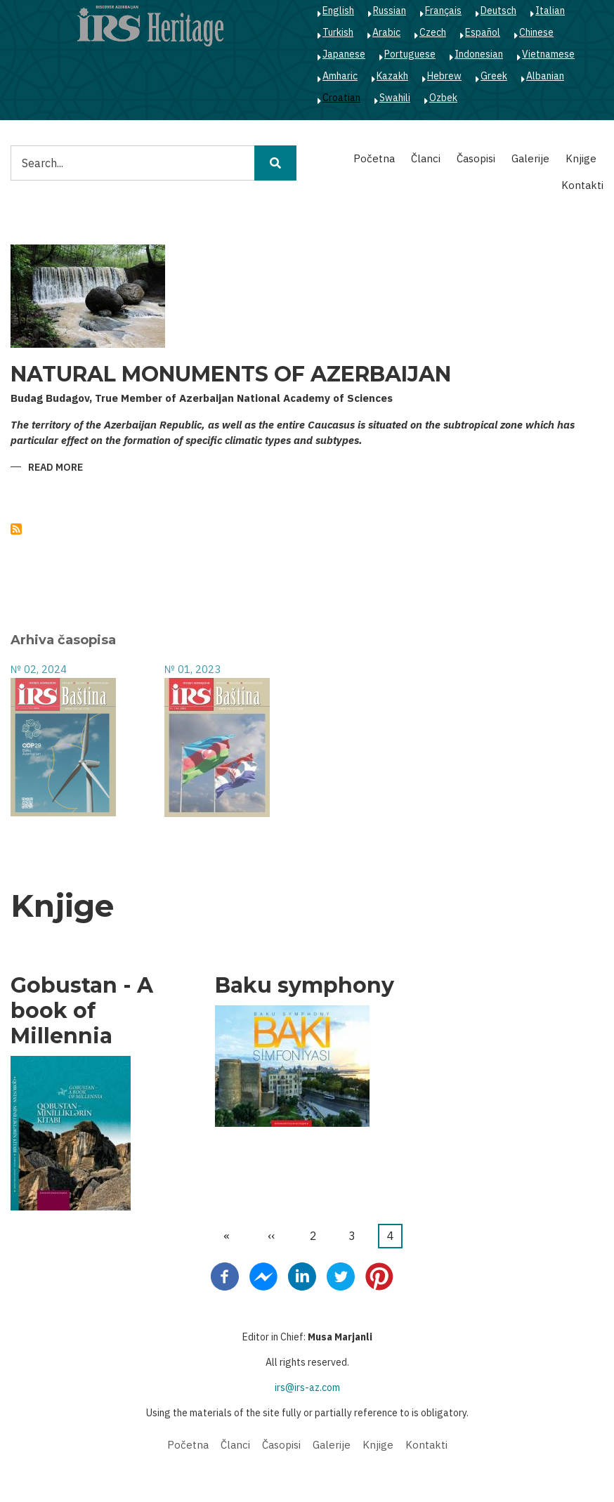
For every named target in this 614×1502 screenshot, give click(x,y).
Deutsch (498, 10)
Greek (494, 76)
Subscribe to (16, 529)
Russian (389, 10)
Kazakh (392, 76)
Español (482, 32)
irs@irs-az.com (307, 1387)
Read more (55, 468)
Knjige (581, 158)
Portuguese (410, 54)
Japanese (343, 54)
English (338, 10)
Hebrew (444, 76)
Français (443, 10)
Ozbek (443, 97)
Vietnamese (548, 54)
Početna (374, 158)
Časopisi (476, 158)
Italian (550, 10)
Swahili (394, 97)
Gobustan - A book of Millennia (82, 1011)
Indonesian (479, 54)
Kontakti (582, 185)
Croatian (341, 97)
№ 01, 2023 (192, 669)
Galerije (530, 158)
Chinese (536, 32)
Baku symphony (304, 985)
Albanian (545, 76)
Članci (425, 158)
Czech (432, 32)
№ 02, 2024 (39, 669)
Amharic (340, 76)
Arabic (386, 32)
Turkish (337, 32)
